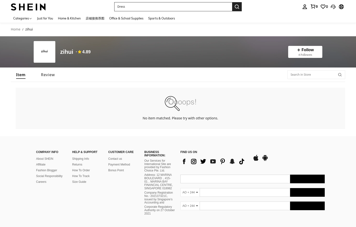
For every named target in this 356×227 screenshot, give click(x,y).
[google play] (265, 160)
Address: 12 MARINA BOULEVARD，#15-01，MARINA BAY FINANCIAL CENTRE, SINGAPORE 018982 (158, 181)
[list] (214, 161)
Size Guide (79, 182)
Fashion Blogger (46, 170)
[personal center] (305, 7)
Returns (77, 164)
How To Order (81, 170)
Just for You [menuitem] (45, 18)
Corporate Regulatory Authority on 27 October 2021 (159, 210)
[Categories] (23, 18)
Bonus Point (116, 170)
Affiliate (40, 164)
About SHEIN (44, 158)
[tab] (20, 75)
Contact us (115, 158)
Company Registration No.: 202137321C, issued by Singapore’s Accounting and (158, 197)
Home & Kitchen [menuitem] (69, 18)
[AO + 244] (190, 192)
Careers (41, 182)
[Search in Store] (316, 74)
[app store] (256, 160)
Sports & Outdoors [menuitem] (161, 18)
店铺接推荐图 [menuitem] (95, 18)
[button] (333, 7)
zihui (66, 52)
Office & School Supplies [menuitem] (126, 18)
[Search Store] (340, 75)
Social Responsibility (49, 176)
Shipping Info (80, 158)
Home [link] (15, 29)
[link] (314, 6)
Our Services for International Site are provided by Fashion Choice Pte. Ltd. (157, 165)
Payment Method (119, 164)
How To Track (80, 176)
